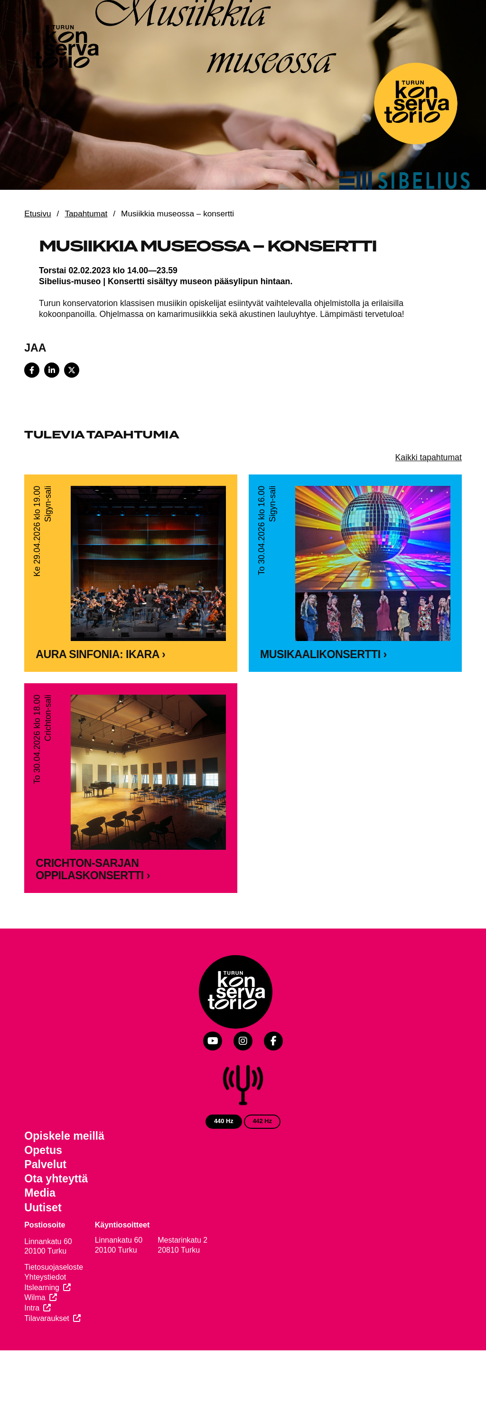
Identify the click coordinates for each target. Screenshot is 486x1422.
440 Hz (224, 1121)
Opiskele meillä (64, 1136)
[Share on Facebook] (31, 370)
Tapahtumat (86, 213)
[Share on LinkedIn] (51, 370)
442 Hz (262, 1121)
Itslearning (41, 1287)
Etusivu (37, 213)
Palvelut (45, 1164)
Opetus (43, 1150)
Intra (31, 1308)
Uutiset (43, 1207)
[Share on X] (71, 370)
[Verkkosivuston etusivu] (65, 48)
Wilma (34, 1297)
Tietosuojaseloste (53, 1267)
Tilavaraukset (46, 1318)
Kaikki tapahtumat (428, 457)
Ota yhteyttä (56, 1178)
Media (40, 1193)
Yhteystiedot (45, 1277)
